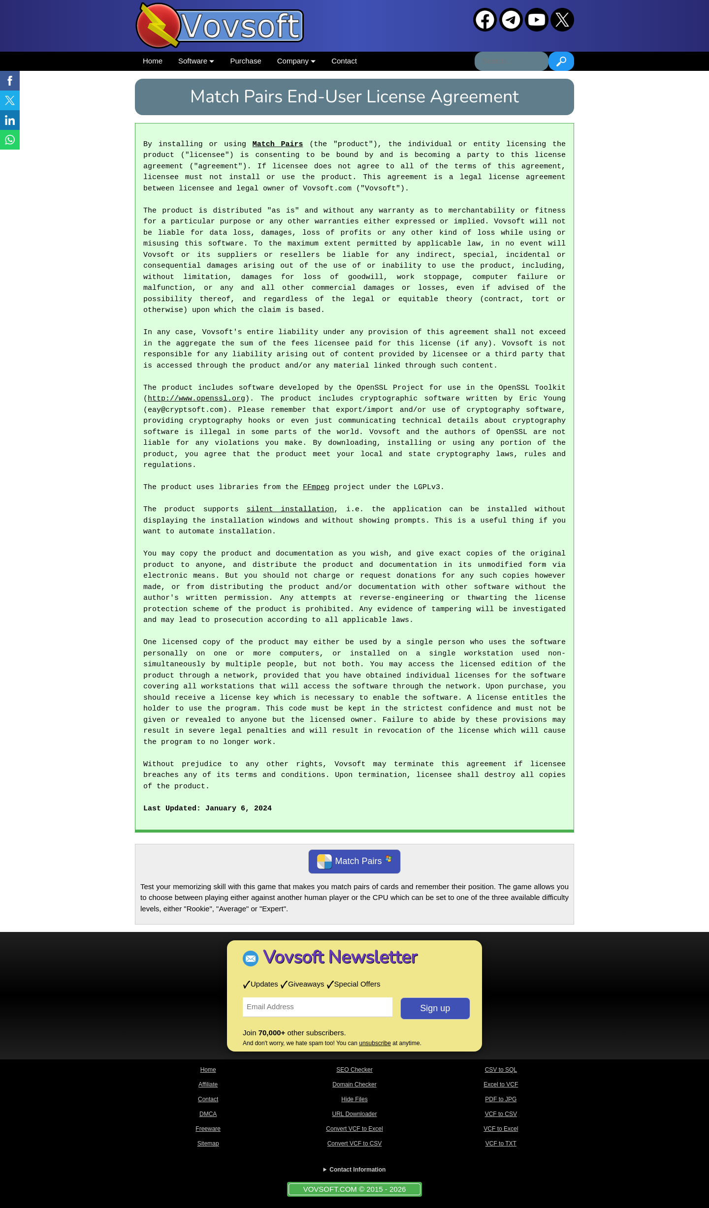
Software (196, 61)
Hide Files (354, 1099)
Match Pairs (278, 145)
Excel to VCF (500, 1084)
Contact (344, 61)
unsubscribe (375, 1043)
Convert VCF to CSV (354, 1143)
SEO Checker (354, 1069)
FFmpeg (316, 488)
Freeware (208, 1128)
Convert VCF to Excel (354, 1128)
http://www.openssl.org (196, 399)
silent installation (290, 510)
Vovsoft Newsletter (340, 957)
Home (152, 61)
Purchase (245, 61)
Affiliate (208, 1084)
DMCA (208, 1114)
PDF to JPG (500, 1099)
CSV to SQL (501, 1069)
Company (296, 61)
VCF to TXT (500, 1143)
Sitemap (208, 1143)
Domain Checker (354, 1084)
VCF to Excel (500, 1128)
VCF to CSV (501, 1114)
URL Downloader (354, 1114)
